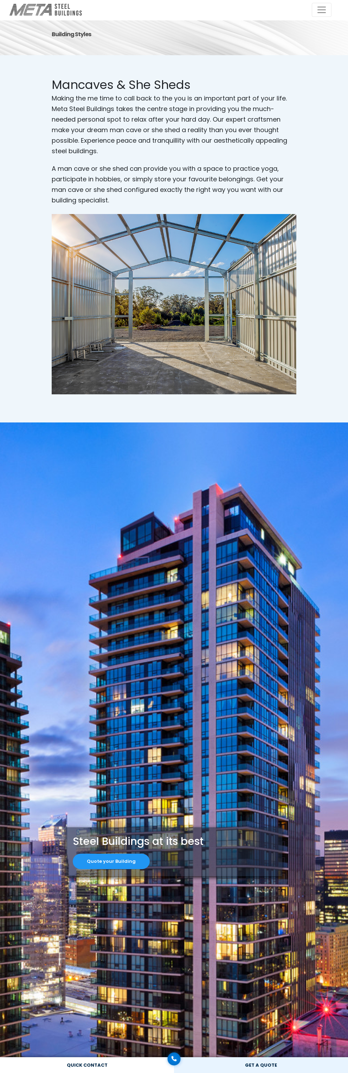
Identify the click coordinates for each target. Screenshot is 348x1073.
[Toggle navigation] (321, 10)
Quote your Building (111, 861)
